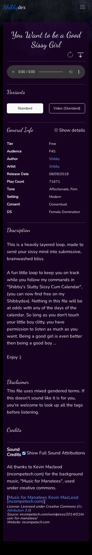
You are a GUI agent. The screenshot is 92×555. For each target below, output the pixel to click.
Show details (72, 130)
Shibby (54, 158)
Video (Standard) (66, 108)
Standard (25, 108)
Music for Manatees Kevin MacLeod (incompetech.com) (43, 499)
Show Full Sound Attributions (56, 452)
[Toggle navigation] (82, 6)
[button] (71, 54)
